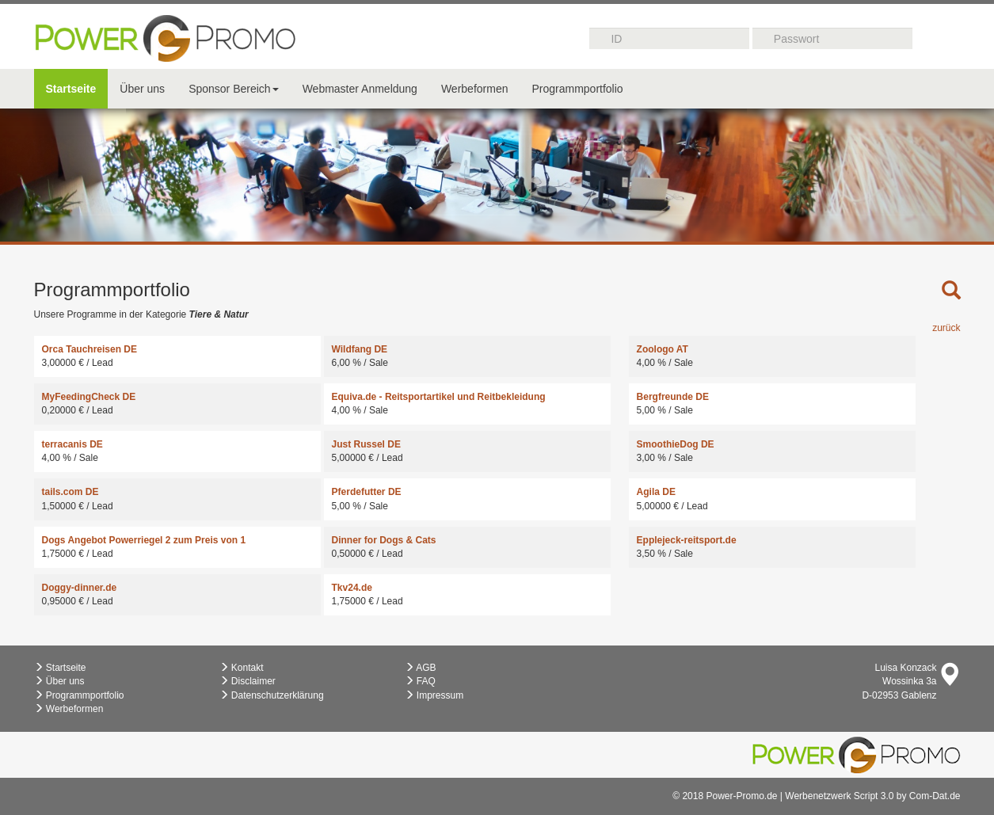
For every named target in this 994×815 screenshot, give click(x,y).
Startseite (71, 88)
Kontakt (241, 667)
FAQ (420, 681)
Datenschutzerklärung (271, 695)
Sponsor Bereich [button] (234, 88)
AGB (420, 667)
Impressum (434, 695)
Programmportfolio (577, 88)
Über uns (142, 88)
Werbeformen (474, 88)
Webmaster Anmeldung (360, 88)
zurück (946, 327)
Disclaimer (247, 681)
